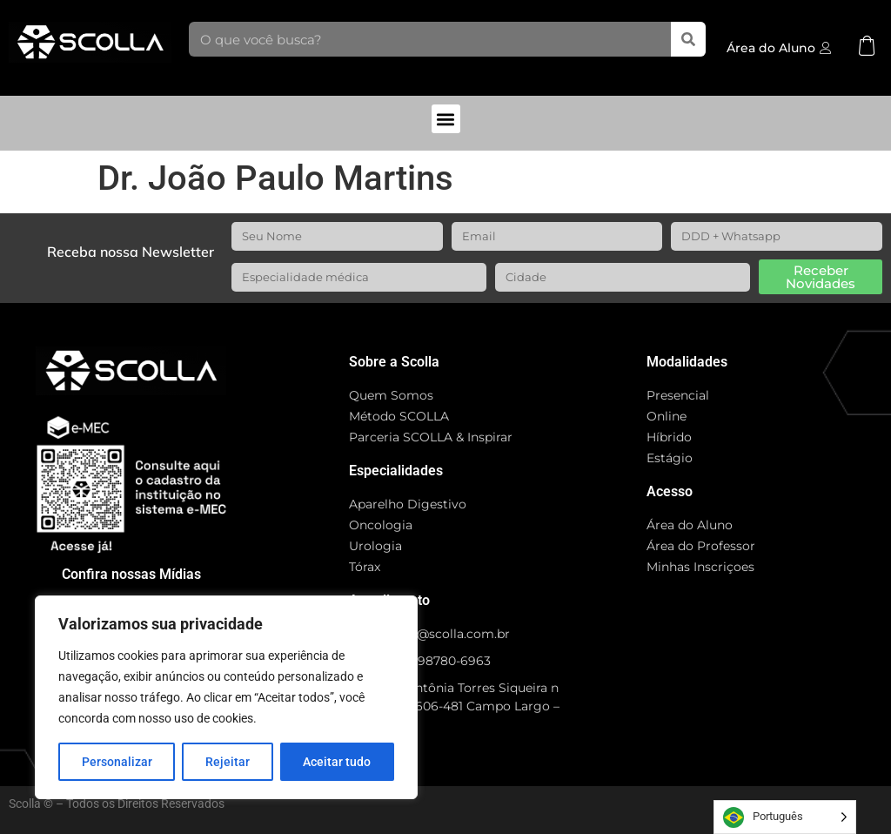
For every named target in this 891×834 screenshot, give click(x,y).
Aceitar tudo (337, 762)
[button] (446, 118)
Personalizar (117, 762)
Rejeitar (227, 762)
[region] (226, 697)
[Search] (688, 39)
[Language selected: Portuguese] (784, 817)
